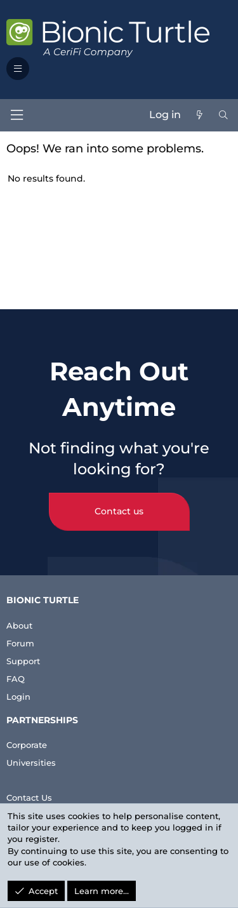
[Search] (223, 115)
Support (23, 661)
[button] (17, 68)
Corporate (26, 745)
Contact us (119, 511)
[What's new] (199, 115)
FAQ (15, 679)
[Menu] (16, 115)
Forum (20, 643)
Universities (31, 763)
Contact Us (29, 797)
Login (18, 696)
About (19, 625)
